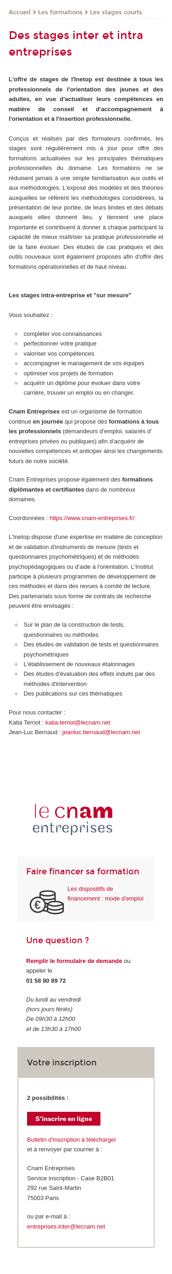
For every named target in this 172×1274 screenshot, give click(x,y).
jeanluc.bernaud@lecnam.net (101, 732)
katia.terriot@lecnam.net (77, 722)
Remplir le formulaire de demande (74, 960)
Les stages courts (116, 12)
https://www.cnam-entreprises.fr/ (92, 518)
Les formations (60, 12)
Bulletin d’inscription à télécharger (71, 1139)
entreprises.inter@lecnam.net (66, 1226)
